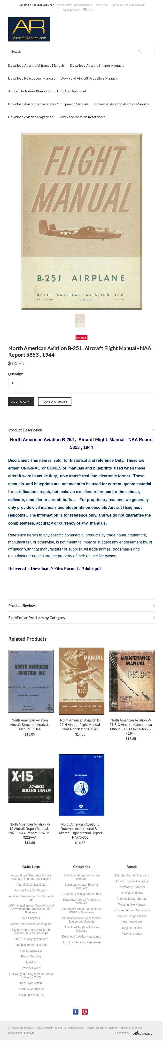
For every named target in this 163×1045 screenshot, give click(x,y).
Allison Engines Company (132, 881)
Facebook (76, 1012)
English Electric (132, 928)
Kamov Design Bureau (132, 916)
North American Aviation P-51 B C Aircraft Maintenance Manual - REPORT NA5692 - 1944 (131, 726)
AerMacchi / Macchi (132, 887)
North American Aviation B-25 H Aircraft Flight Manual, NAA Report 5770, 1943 (80, 724)
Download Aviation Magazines (30, 117)
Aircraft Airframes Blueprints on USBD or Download (47, 91)
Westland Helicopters (132, 904)
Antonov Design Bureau (132, 898)
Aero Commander (132, 922)
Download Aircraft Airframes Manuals (36, 65)
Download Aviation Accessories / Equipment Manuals (48, 104)
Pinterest (85, 1012)
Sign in (115, 4)
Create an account (134, 4)
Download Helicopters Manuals (31, 78)
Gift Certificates (83, 4)
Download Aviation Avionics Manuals (121, 104)
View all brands (132, 933)
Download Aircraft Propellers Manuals (89, 78)
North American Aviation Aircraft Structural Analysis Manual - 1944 (29, 724)
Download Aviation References (82, 117)
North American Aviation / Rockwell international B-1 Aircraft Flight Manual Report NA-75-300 (80, 830)
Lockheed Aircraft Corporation (132, 910)
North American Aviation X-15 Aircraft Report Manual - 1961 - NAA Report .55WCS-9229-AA (29, 830)
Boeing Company (132, 893)
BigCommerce (143, 1033)
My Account (64, 4)
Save (83, 337)
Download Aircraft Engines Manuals (97, 65)
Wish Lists (101, 4)
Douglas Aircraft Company (132, 875)
